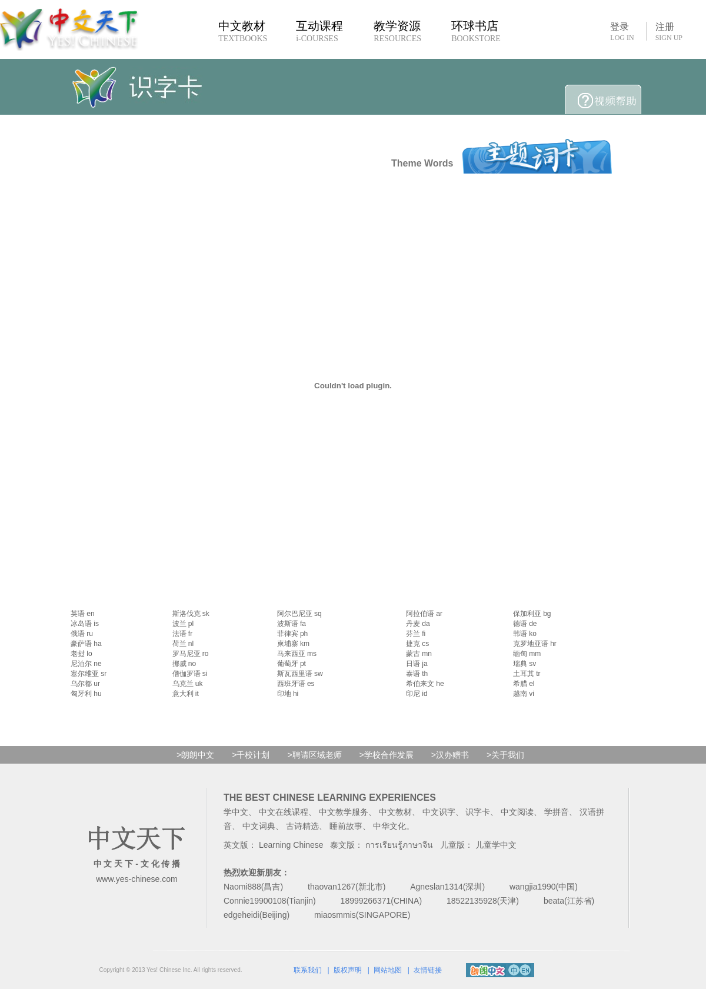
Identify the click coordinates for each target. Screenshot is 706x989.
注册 (668, 32)
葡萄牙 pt (291, 664)
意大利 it (185, 694)
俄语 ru (82, 634)
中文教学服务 (343, 812)
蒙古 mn (419, 654)
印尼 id (417, 694)
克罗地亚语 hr (535, 644)
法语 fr (182, 634)
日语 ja (417, 664)
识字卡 (477, 812)
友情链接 (428, 970)
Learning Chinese (291, 845)
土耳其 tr (527, 674)
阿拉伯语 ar (424, 614)
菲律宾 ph (292, 634)
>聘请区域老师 (314, 755)
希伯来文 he (425, 684)
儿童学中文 (496, 845)
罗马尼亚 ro (190, 654)
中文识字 (438, 812)
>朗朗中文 (195, 755)
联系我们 (308, 970)
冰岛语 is (85, 624)
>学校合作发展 (386, 755)
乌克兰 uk (187, 684)
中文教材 (395, 812)
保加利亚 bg (532, 614)
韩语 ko (525, 634)
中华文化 (389, 826)
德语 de (525, 624)
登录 (622, 31)
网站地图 (388, 970)
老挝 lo (81, 654)
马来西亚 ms (297, 654)
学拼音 (556, 812)
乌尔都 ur (85, 684)
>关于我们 (505, 755)
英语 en (83, 614)
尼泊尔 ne (86, 664)
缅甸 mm (527, 654)
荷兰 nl (183, 644)
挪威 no (184, 664)
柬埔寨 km (293, 644)
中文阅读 (517, 812)
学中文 (236, 812)
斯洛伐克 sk (190, 614)
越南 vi (523, 694)
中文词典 (258, 826)
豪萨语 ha (86, 644)
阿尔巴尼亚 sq (299, 614)
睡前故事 (345, 826)
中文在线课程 (283, 812)
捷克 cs (417, 644)
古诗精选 (302, 826)
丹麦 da (418, 624)
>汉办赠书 (450, 755)
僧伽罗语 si (190, 674)
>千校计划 (250, 755)
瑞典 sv (524, 664)
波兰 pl (183, 624)
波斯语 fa (291, 624)
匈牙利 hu (86, 694)
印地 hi (288, 694)
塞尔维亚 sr (88, 674)
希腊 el (524, 684)
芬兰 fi (415, 634)
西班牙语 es (296, 684)
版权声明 (348, 970)
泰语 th (417, 674)
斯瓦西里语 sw (300, 674)
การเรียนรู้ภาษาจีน (399, 845)
